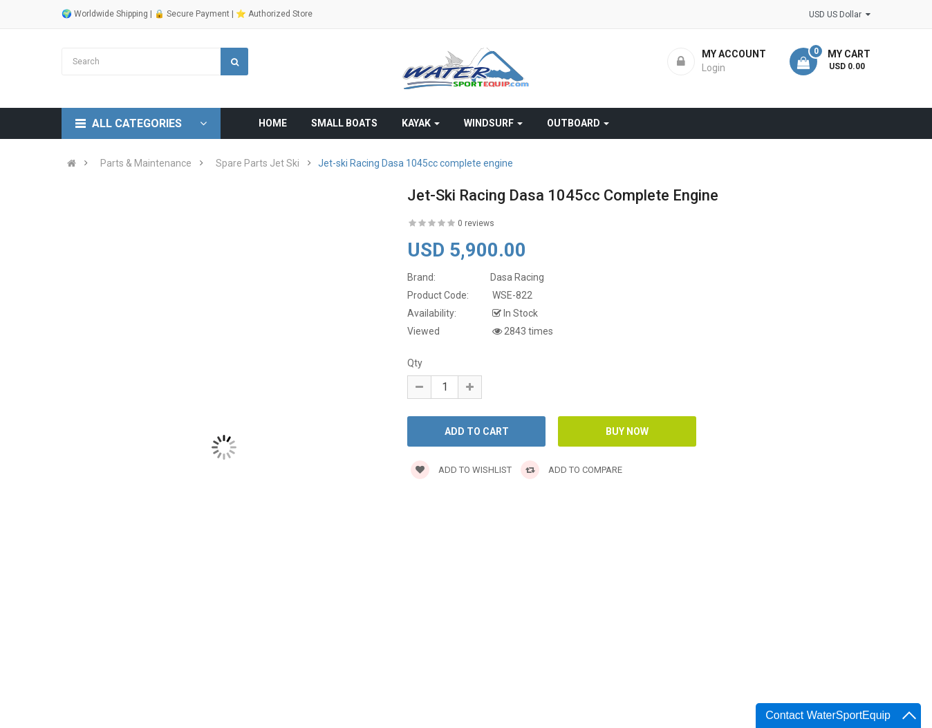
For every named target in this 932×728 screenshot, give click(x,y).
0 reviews (476, 223)
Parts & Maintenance (146, 163)
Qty (414, 362)
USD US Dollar (839, 14)
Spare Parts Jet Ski (257, 163)
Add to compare (571, 470)
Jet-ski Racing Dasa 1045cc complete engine (415, 163)
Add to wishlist (461, 470)
